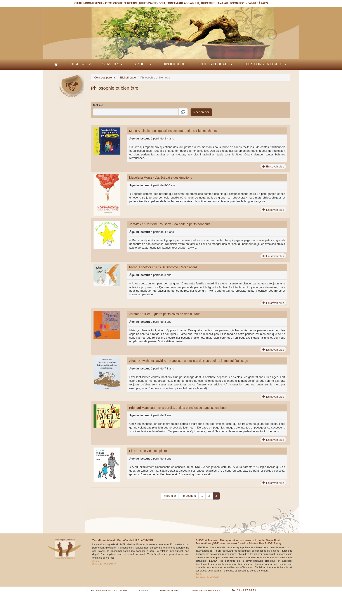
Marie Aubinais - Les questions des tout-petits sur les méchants (173, 130)
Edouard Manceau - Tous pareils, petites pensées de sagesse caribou (177, 407)
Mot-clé (98, 105)
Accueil (55, 64)
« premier (170, 495)
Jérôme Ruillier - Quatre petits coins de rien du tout (164, 314)
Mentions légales (169, 590)
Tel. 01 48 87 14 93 (244, 590)
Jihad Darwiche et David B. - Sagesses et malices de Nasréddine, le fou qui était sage (188, 360)
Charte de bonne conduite (205, 590)
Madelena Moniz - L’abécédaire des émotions (160, 177)
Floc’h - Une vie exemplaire (148, 451)
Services (112, 64)
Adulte (96, 560)
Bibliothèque (175, 64)
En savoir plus (273, 166)
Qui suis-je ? (79, 64)
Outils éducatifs (216, 64)
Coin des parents (105, 77)
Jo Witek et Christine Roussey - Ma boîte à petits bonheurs (170, 224)
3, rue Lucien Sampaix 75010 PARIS (107, 590)
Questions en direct (265, 64)
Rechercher (201, 112)
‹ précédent (188, 495)
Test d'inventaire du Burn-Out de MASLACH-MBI (122, 540)
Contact (143, 590)
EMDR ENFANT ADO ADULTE (183, 3)
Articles (142, 64)
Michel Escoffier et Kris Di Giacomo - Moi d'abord (163, 267)
